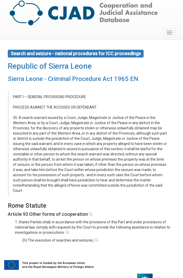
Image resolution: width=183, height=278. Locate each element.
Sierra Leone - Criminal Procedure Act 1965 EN (73, 79)
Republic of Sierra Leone (50, 66)
